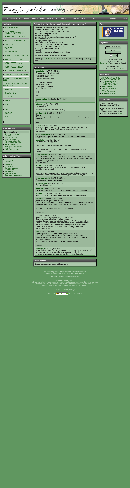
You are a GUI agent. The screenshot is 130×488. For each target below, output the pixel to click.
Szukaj (7, 117)
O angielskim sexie (11, 168)
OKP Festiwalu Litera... (110, 93)
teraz (6, 163)
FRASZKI (8, 136)
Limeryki (7, 148)
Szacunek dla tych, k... (109, 88)
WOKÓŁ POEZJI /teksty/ (13, 63)
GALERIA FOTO (10, 93)
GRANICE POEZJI (11, 144)
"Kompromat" (9, 166)
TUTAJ (121, 68)
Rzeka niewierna (10, 173)
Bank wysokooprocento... (13, 146)
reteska (39, 104)
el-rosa (38, 126)
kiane (38, 215)
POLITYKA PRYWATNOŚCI (14, 33)
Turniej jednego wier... (109, 86)
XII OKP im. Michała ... (109, 92)
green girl (39, 188)
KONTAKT (8, 113)
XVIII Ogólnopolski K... (109, 81)
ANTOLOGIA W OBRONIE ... (111, 78)
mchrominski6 (41, 183)
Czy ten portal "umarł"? (13, 134)
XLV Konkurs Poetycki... (110, 83)
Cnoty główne (9, 170)
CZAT (6, 104)
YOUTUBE (8, 48)
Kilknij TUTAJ (105, 63)
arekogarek (40, 248)
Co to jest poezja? (11, 139)
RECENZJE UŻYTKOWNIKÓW (15, 71)
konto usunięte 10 (43, 135)
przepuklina (9, 164)
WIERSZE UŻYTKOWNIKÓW (42, 19)
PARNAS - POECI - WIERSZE (15, 37)
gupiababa (40, 71)
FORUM (94, 19)
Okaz (6, 159)
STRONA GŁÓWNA (10, 19)
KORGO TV (9, 44)
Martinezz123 (50, 59)
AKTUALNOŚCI (83, 19)
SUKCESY (8, 89)
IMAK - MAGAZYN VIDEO (66, 19)
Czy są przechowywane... (13, 143)
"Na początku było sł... (12, 141)
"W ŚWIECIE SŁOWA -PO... (111, 80)
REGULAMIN (24, 19)
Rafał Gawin (40, 199)
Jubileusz (105, 90)
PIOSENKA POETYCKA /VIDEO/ (16, 56)
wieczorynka (9, 171)
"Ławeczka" (9, 161)
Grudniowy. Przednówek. (13, 175)
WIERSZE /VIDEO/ (11, 52)
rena (37, 232)
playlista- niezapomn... (12, 137)
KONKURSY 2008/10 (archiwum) (16, 74)
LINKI (6, 109)
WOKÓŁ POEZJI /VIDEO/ (14, 67)
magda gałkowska (43, 99)
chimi (120, 113)
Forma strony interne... (12, 150)
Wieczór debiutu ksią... (109, 85)
